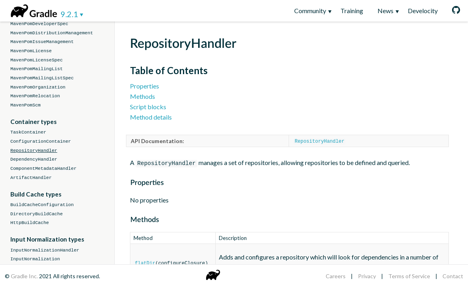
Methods (142, 96)
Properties (144, 86)
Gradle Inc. (25, 276)
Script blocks (148, 106)
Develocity (423, 10)
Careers (336, 276)
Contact (452, 276)
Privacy (367, 276)
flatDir (145, 262)
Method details (151, 117)
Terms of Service (409, 276)
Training (351, 10)
